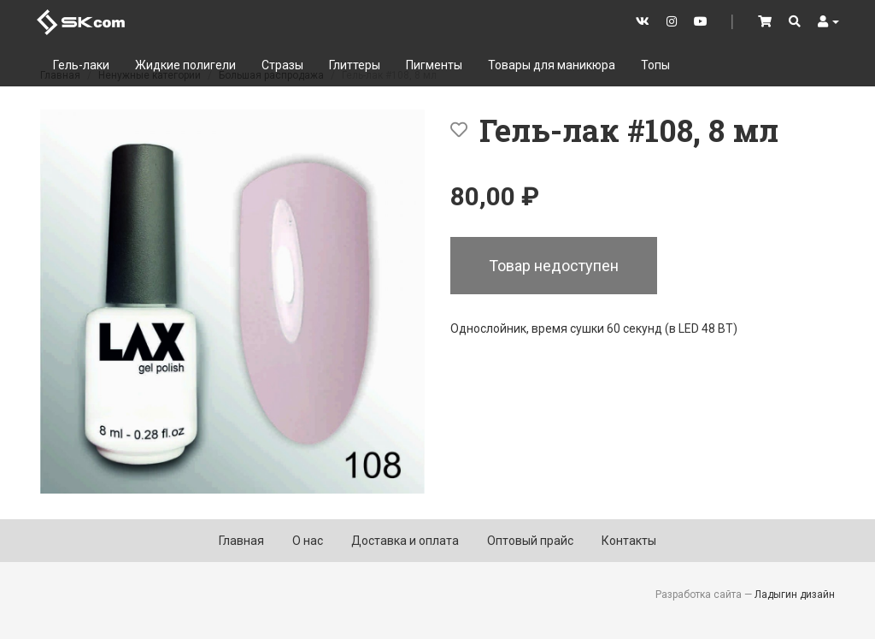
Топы (655, 65)
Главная (241, 540)
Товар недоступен (554, 266)
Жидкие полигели (185, 65)
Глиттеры (354, 65)
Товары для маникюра (551, 65)
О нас (307, 540)
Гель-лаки (81, 65)
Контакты (629, 540)
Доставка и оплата (405, 540)
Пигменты (434, 65)
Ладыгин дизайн (795, 595)
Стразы (282, 65)
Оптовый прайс (530, 540)
